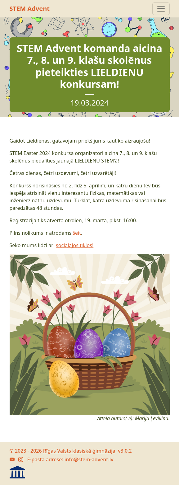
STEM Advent (30, 8)
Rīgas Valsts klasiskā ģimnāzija (79, 450)
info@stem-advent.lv (89, 459)
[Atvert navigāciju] (161, 8)
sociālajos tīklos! (74, 245)
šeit (77, 232)
